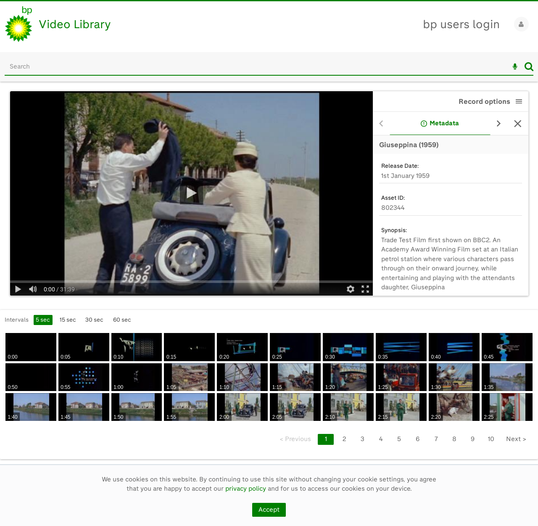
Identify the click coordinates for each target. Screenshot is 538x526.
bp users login (461, 24)
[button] (519, 101)
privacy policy (245, 488)
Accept (269, 509)
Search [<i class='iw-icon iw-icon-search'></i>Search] (529, 66)
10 (491, 439)
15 (68, 319)
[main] (269, 273)
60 (122, 319)
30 (94, 319)
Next (516, 439)
